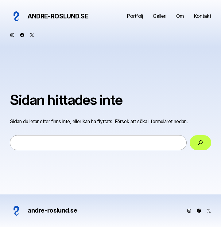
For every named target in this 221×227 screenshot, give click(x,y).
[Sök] (200, 142)
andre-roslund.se (58, 16)
